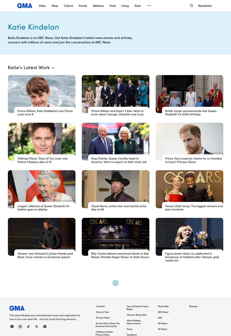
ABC (160, 317)
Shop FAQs (163, 306)
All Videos (162, 323)
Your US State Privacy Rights (137, 308)
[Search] (191, 5)
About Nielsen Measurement (133, 322)
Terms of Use (102, 311)
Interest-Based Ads (137, 314)
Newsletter (205, 6)
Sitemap (193, 306)
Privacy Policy (103, 317)
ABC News (163, 311)
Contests (100, 306)
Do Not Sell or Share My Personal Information (108, 325)
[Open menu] (149, 6)
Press (129, 328)
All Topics (162, 328)
